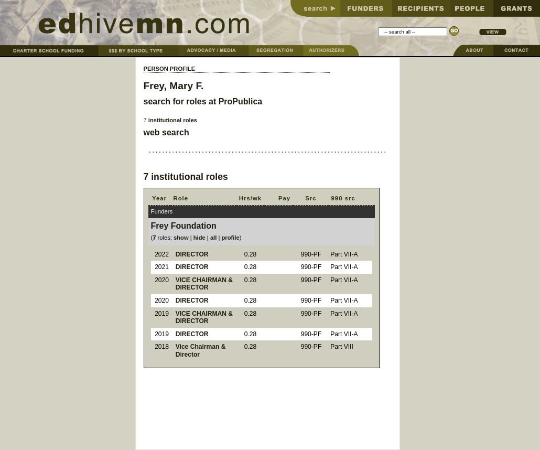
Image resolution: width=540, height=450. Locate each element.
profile (230, 237)
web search (166, 132)
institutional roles (172, 120)
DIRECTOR (192, 254)
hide (199, 237)
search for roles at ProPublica (203, 101)
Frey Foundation (184, 225)
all (213, 237)
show (181, 237)
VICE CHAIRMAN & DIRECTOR (204, 284)
